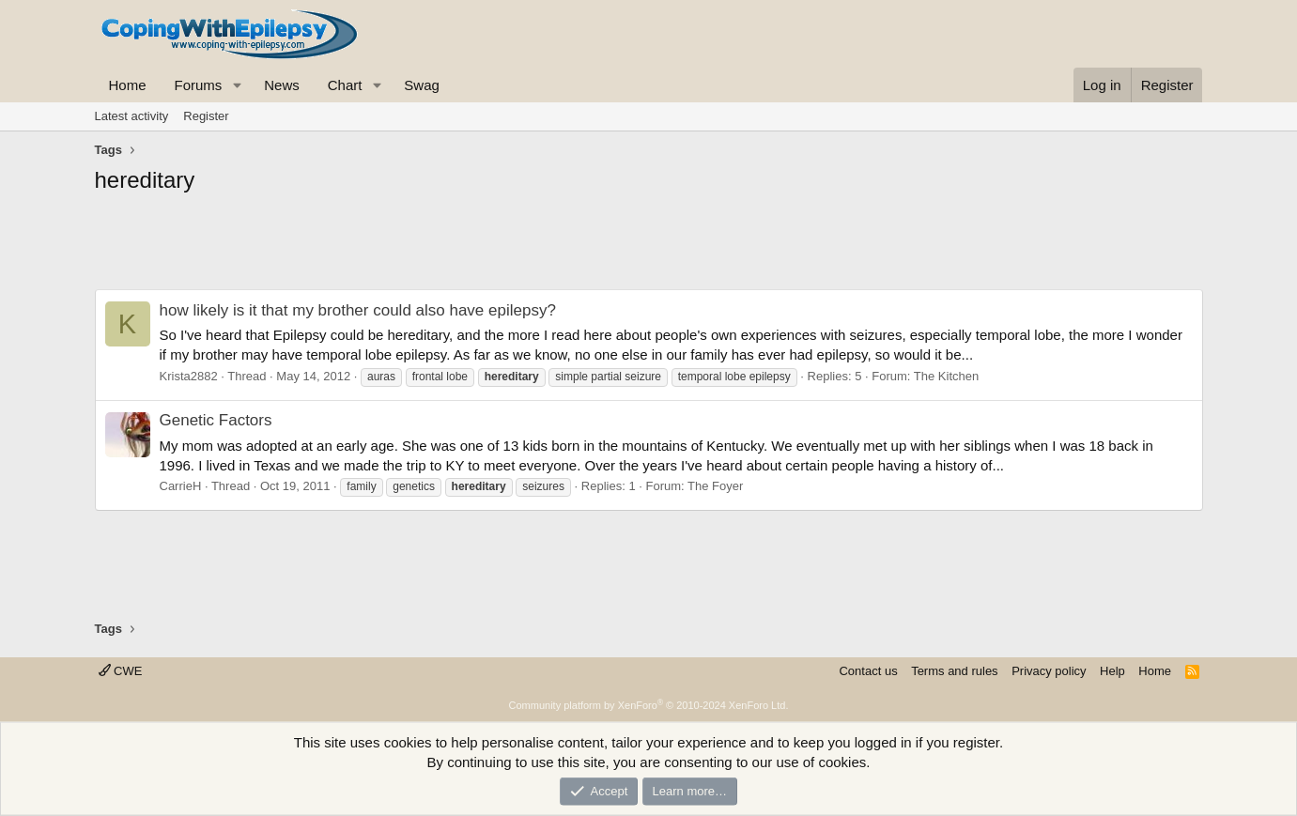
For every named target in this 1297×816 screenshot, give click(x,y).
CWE (121, 671)
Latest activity (132, 116)
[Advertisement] (649, 247)
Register (205, 116)
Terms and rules (954, 671)
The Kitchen (946, 376)
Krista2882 (189, 376)
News (282, 85)
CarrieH (181, 486)
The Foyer (715, 486)
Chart (345, 85)
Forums (199, 85)
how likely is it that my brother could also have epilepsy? (358, 310)
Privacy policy (1048, 671)
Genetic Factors (216, 420)
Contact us (868, 671)
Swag (422, 85)
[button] (237, 85)
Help (1112, 671)
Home (128, 85)
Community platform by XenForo (649, 705)
